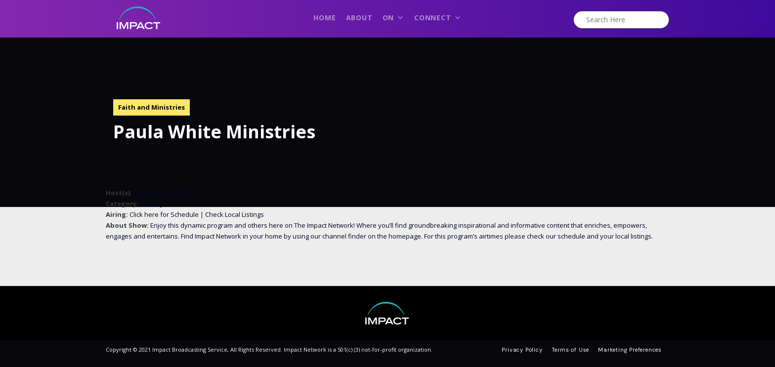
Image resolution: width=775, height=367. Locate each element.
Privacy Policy (522, 349)
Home (324, 17)
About (359, 17)
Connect (437, 20)
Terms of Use (571, 349)
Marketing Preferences (630, 349)
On (393, 20)
